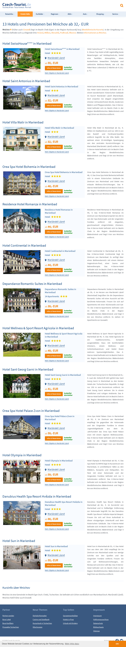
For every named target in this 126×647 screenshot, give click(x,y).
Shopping (100, 14)
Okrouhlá (55, 32)
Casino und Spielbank (41, 619)
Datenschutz (98, 623)
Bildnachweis (98, 627)
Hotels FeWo (25, 14)
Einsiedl (26, 29)
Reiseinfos (10, 14)
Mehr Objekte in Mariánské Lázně (57, 73)
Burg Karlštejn (7, 623)
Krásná (40, 32)
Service (115, 14)
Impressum (97, 615)
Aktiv (70, 14)
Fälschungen (37, 627)
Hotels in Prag (68, 619)
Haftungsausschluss (101, 619)
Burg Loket (6, 619)
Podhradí (64, 32)
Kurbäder (40, 14)
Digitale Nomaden (40, 615)
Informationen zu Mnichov (95, 32)
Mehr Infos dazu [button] (72, 644)
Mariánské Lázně (56, 57)
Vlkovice (72, 32)
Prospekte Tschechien (10, 627)
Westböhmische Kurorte (92, 29)
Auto (85, 14)
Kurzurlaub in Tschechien (42, 623)
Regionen (55, 14)
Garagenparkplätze (70, 615)
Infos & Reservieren (54, 68)
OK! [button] (117, 644)
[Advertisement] (65, 5)
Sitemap (96, 631)
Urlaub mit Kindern (70, 623)
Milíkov (47, 32)
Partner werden (8, 615)
